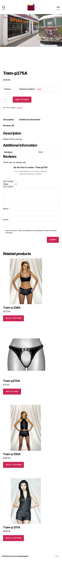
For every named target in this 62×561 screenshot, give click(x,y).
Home (5, 17)
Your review (8, 187)
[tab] (8, 119)
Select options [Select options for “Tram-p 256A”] (14, 318)
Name (6, 209)
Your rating (8, 181)
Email (6, 220)
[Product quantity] (7, 100)
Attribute (7, 89)
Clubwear (12, 17)
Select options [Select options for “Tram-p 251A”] (14, 538)
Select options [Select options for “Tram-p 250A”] (14, 465)
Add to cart (22, 99)
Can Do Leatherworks (18, 556)
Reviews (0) (8, 125)
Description (8, 119)
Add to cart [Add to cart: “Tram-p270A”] (12, 391)
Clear (39, 89)
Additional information (29, 119)
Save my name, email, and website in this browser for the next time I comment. (31, 232)
